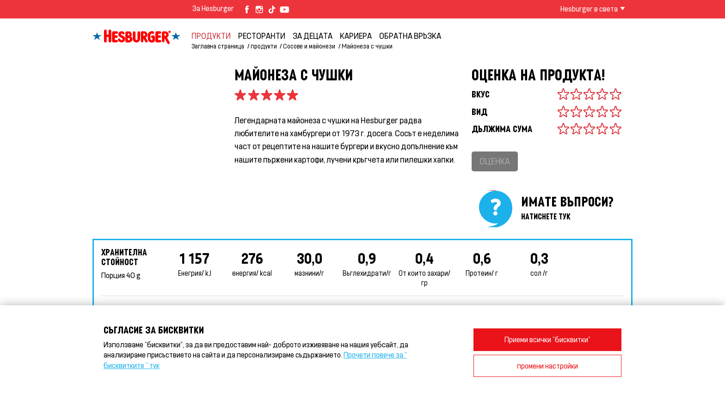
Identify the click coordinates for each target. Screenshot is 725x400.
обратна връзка (410, 35)
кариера (356, 35)
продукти (211, 35)
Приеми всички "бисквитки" (547, 339)
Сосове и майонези (309, 46)
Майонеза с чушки (367, 46)
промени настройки (547, 365)
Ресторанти (261, 35)
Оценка (494, 161)
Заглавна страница (217, 46)
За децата (312, 35)
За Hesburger (213, 8)
